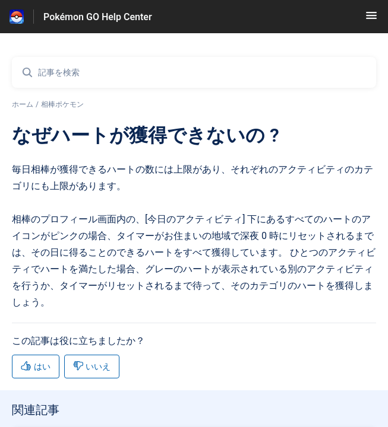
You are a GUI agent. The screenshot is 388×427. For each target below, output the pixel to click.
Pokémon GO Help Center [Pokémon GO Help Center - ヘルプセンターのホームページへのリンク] (97, 17)
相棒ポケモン (62, 104)
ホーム (22, 104)
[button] (371, 19)
